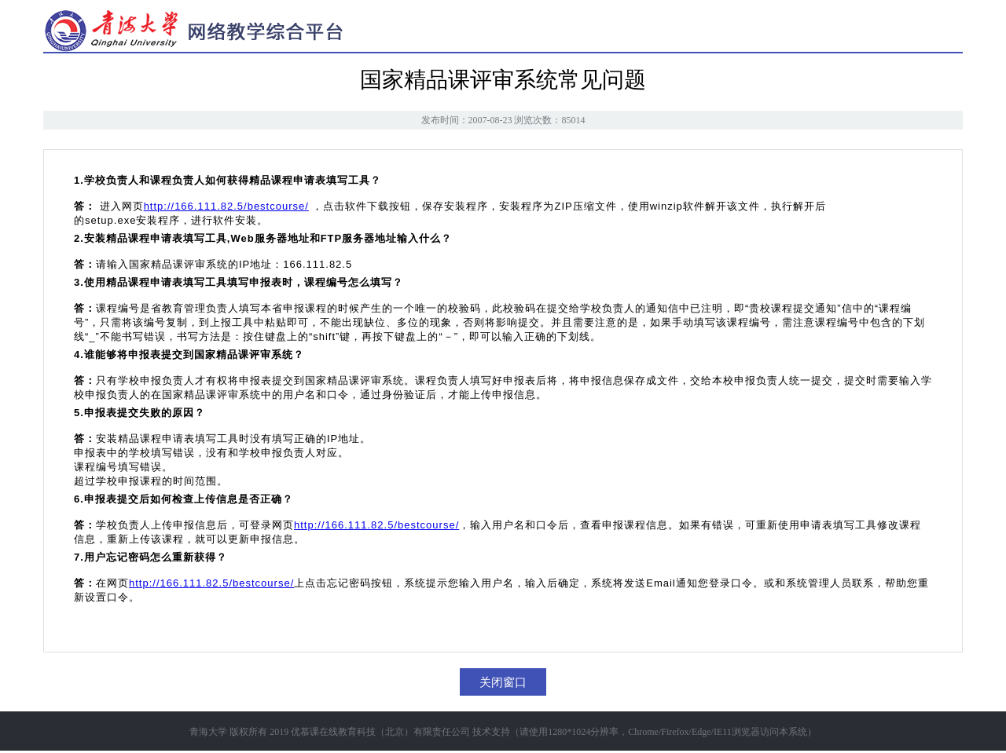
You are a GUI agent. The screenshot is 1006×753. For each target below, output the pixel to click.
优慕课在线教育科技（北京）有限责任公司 (380, 731)
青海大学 (208, 731)
